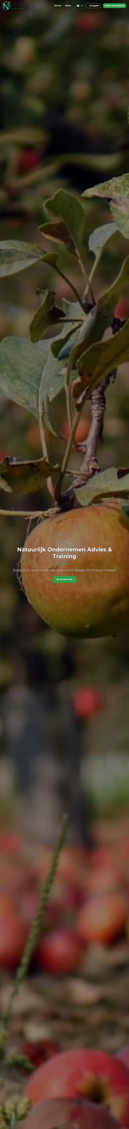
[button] (78, 6)
